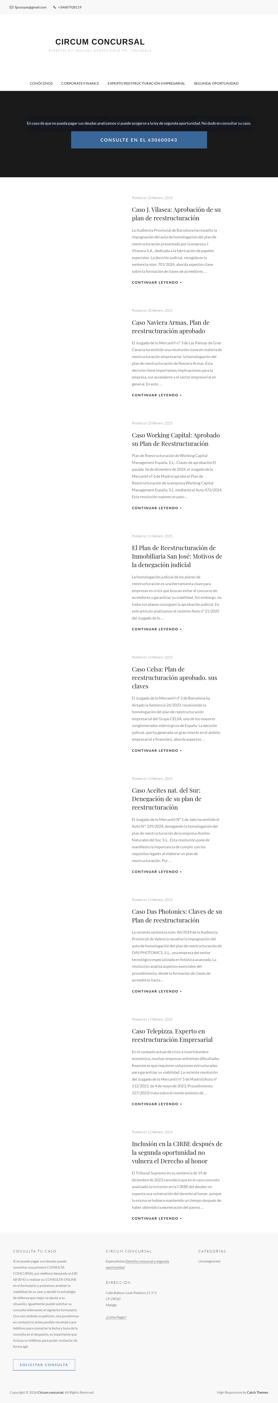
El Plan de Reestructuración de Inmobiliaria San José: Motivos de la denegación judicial (177, 556)
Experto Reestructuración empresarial (146, 83)
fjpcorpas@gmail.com (28, 7)
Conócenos (41, 83)
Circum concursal (100, 41)
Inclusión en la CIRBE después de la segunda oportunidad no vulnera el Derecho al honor (177, 1152)
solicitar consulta (44, 1365)
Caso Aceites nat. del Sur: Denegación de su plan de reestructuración (166, 798)
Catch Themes (257, 1392)
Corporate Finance (80, 83)
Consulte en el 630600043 (138, 139)
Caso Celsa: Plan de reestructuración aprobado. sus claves (174, 677)
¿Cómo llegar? (116, 1317)
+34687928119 (67, 7)
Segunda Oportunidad (216, 83)
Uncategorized (209, 1261)
